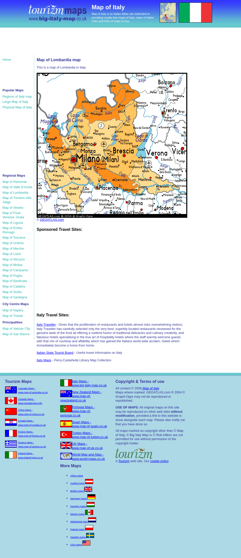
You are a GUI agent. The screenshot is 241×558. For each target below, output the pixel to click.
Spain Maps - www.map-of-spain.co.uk (89, 424)
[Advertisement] (97, 44)
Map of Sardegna (15, 297)
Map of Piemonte (15, 182)
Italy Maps (44, 360)
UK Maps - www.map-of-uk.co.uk (87, 446)
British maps (81, 491)
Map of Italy (150, 388)
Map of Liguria (13, 223)
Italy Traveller (46, 324)
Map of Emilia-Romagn (13, 230)
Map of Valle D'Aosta (17, 187)
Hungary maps (82, 506)
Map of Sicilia (12, 292)
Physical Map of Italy (17, 107)
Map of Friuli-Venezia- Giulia (13, 215)
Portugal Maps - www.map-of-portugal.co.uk (77, 411)
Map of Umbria (13, 243)
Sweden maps (82, 537)
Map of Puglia (12, 275)
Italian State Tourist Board (55, 353)
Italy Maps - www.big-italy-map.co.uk (89, 383)
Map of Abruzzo (14, 259)
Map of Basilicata (15, 281)
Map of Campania (15, 270)
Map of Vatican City (16, 328)
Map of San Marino (16, 334)
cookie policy (159, 461)
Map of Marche (13, 248)
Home (7, 59)
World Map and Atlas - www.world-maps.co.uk (88, 457)
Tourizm (124, 461)
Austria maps (81, 483)
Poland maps (81, 529)
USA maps (80, 544)
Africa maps (76, 475)
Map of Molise (13, 265)
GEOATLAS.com (52, 220)
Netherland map (83, 521)
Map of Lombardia (15, 192)
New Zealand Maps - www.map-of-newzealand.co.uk (81, 396)
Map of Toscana (14, 237)
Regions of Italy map (17, 96)
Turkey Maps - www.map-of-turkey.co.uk (90, 435)
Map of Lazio (12, 254)
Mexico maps (81, 514)
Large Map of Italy (15, 102)
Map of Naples (13, 310)
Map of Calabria (14, 286)
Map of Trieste (13, 316)
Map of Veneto (13, 208)
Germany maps (82, 498)
